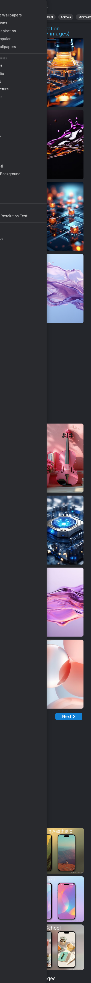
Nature (30, 17)
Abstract (47, 17)
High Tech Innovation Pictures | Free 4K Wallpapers (25, 6)
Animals (66, 17)
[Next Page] (68, 716)
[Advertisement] (45, 373)
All (16, 17)
